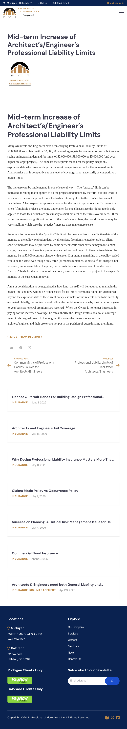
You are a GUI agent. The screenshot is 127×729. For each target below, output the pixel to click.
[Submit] (112, 681)
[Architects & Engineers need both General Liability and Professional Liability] (63, 588)
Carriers (72, 640)
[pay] (19, 680)
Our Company (76, 627)
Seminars (73, 646)
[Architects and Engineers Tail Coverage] (63, 431)
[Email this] (11, 348)
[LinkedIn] (118, 718)
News (71, 653)
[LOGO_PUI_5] (21, 13)
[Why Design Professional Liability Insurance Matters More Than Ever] (63, 462)
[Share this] (20, 348)
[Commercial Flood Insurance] (63, 556)
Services (73, 634)
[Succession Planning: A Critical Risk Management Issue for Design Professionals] (63, 525)
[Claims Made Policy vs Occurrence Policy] (63, 494)
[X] (112, 718)
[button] (17, 3)
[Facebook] (107, 718)
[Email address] (90, 681)
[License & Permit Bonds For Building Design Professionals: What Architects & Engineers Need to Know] (63, 400)
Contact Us (74, 659)
